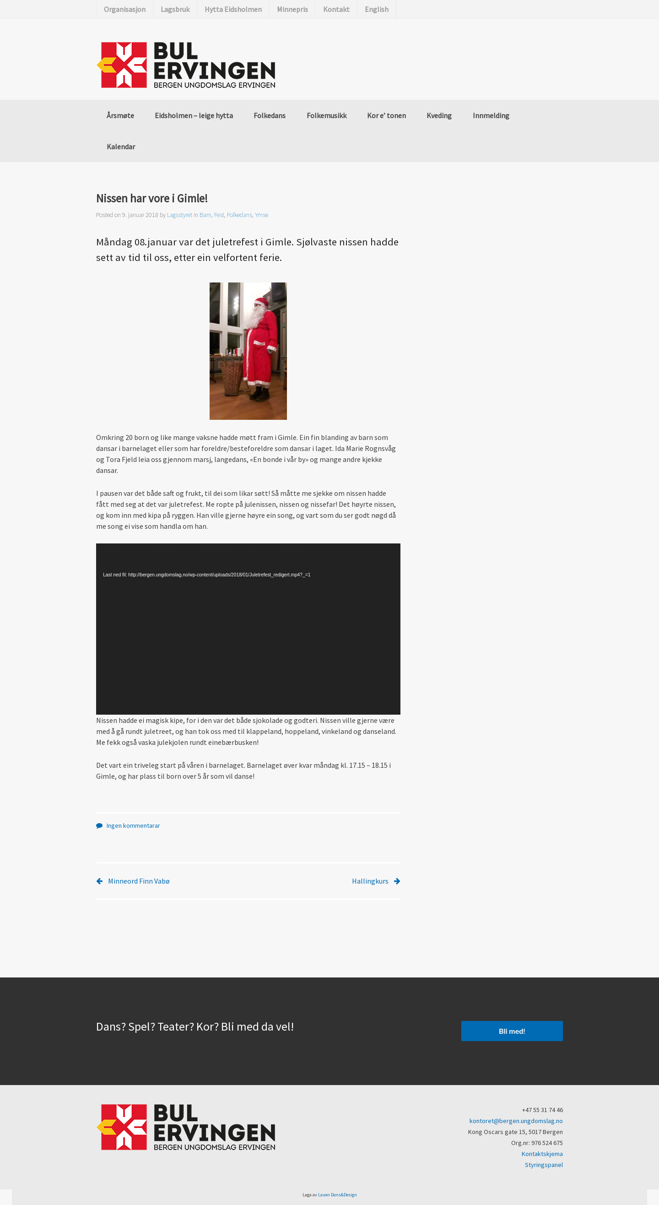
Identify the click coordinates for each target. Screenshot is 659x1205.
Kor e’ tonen (386, 115)
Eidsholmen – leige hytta (194, 115)
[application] (248, 629)
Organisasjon (125, 9)
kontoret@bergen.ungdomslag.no (516, 1121)
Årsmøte (120, 115)
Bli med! (512, 1030)
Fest (219, 215)
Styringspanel (544, 1165)
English (377, 9)
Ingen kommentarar (133, 825)
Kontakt (336, 9)
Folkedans (270, 115)
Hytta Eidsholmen (233, 9)
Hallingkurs (370, 880)
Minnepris (292, 9)
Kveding (439, 115)
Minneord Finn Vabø (139, 880)
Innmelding (491, 115)
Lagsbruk (175, 9)
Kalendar (121, 146)
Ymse (261, 215)
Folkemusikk (326, 115)
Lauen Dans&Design (337, 1195)
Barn (205, 215)
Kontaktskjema (542, 1154)
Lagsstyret (179, 215)
